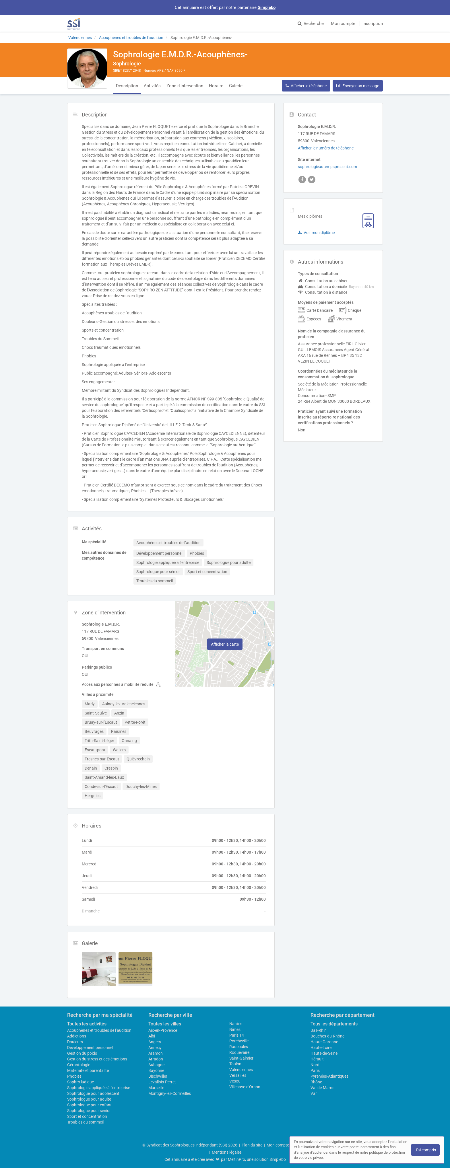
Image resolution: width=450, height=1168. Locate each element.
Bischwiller (157, 1076)
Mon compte (343, 23)
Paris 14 (236, 1035)
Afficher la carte (225, 644)
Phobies (74, 1076)
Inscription (372, 23)
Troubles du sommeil (85, 1122)
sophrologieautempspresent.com (327, 166)
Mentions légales (227, 1152)
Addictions (76, 1036)
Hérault (317, 1059)
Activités (152, 85)
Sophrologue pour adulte (89, 1099)
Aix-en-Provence (162, 1030)
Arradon (155, 1059)
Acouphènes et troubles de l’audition (99, 1030)
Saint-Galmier (241, 1058)
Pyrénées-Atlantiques (329, 1076)
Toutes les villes (164, 1024)
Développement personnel (90, 1047)
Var (314, 1093)
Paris (315, 1070)
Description (127, 85)
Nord (315, 1064)
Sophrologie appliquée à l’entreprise (98, 1087)
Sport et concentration (87, 1116)
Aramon (155, 1053)
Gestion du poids (82, 1053)
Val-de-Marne (322, 1087)
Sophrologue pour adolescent (93, 1093)
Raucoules (238, 1046)
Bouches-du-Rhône (327, 1036)
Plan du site (252, 1145)
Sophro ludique (80, 1082)
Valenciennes (241, 1069)
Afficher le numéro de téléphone (326, 148)
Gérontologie (78, 1064)
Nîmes (234, 1029)
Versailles (237, 1075)
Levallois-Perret (162, 1082)
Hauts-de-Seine (324, 1053)
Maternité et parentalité (88, 1070)
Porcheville (239, 1041)
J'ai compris (425, 1150)
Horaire (216, 85)
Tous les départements (334, 1024)
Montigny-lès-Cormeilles (169, 1093)
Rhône (316, 1082)
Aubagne (156, 1064)
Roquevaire (239, 1052)
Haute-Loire (321, 1047)
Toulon (235, 1064)
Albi (151, 1036)
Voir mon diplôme (316, 232)
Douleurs (75, 1041)
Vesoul (235, 1081)
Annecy (155, 1047)
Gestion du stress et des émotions (97, 1059)
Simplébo (267, 7)
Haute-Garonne (324, 1041)
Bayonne (156, 1070)
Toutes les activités (86, 1024)
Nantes (235, 1023)
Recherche (311, 23)
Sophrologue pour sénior (89, 1110)
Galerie (236, 85)
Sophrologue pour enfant (89, 1105)
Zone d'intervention (184, 85)
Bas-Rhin (319, 1030)
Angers (154, 1041)
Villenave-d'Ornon (244, 1087)
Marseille (156, 1087)
